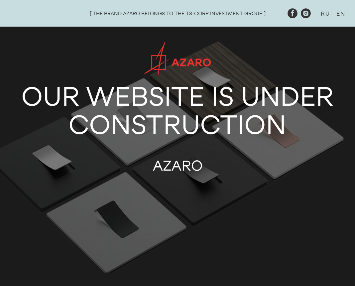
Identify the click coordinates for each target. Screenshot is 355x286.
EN (340, 13)
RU (325, 13)
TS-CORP (197, 13)
